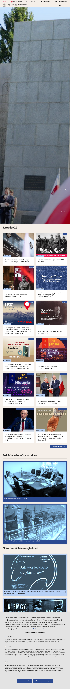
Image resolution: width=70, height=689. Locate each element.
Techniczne (10, 636)
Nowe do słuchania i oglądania (20, 468)
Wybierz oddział (13, 6)
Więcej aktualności (59, 366)
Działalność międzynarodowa (20, 375)
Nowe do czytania (13, 607)
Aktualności (10, 148)
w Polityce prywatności (39, 629)
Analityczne (10, 646)
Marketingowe (10, 662)
